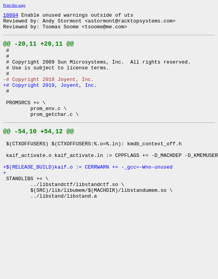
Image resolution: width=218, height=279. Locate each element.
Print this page (14, 5)
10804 (10, 15)
